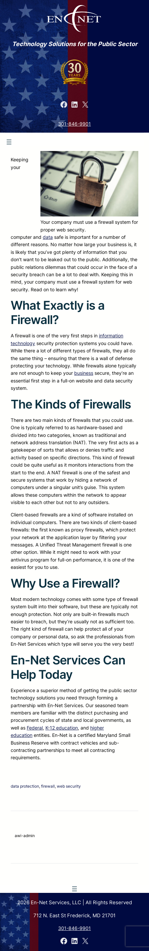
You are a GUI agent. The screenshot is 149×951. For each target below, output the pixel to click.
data (48, 237)
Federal (35, 728)
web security (69, 786)
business (83, 373)
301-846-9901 (74, 124)
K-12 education (61, 728)
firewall (48, 786)
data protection (25, 786)
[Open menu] (9, 142)
